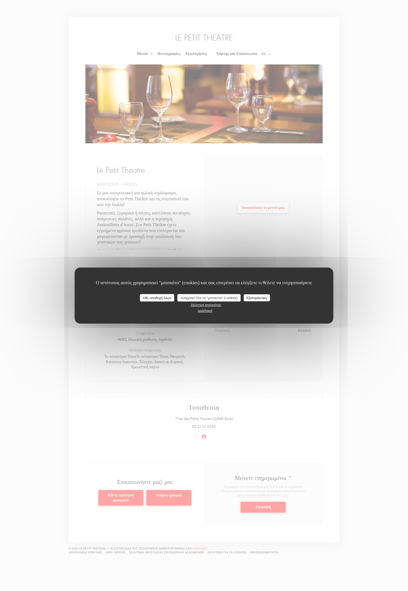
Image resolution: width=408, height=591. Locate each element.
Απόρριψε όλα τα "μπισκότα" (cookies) (208, 298)
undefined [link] (205, 310)
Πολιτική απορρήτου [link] (206, 305)
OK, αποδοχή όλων (157, 298)
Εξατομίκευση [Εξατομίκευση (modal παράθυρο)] (256, 298)
